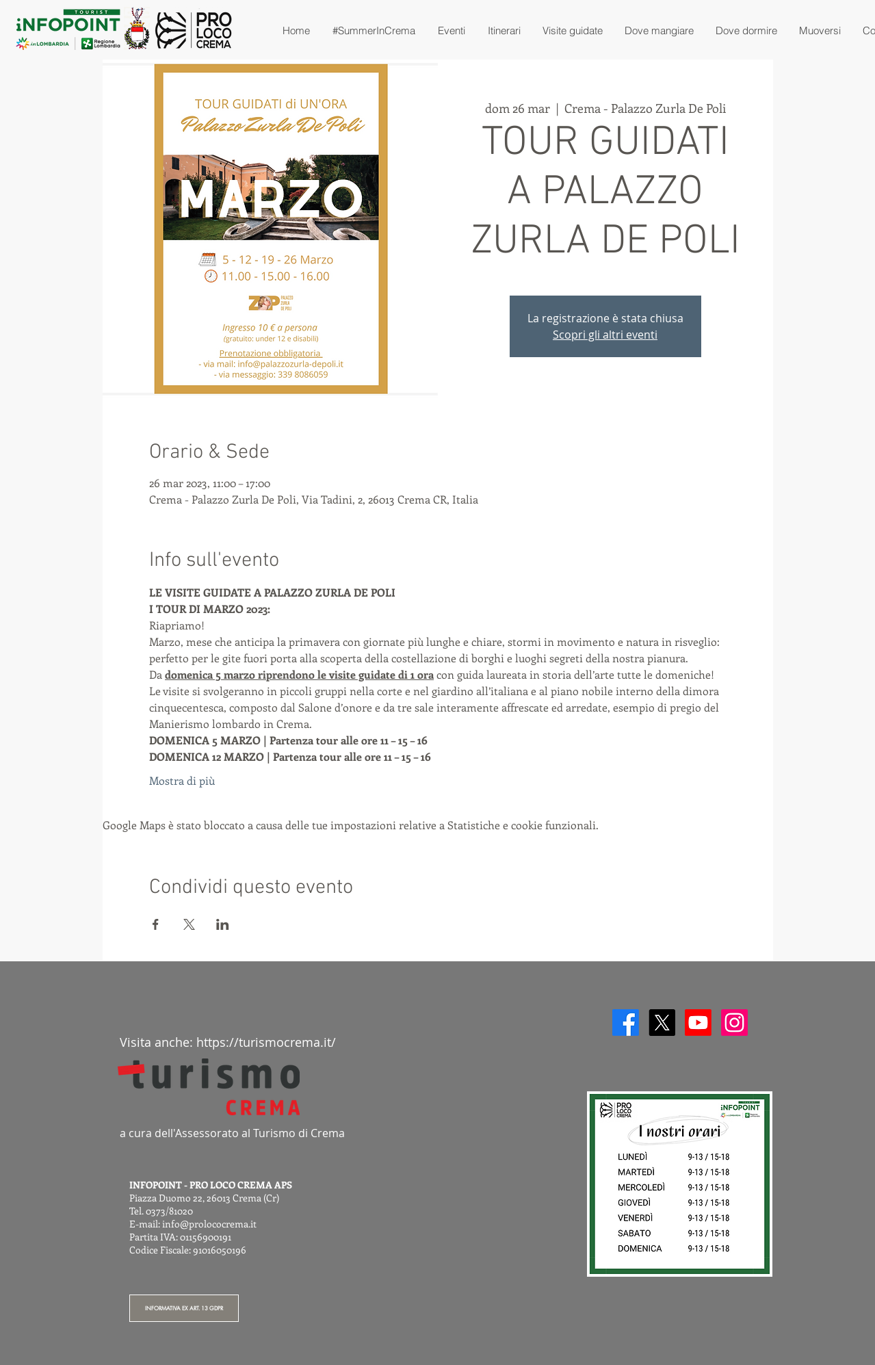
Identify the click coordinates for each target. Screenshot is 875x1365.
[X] (662, 1022)
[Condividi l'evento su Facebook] (155, 924)
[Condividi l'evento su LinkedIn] (222, 924)
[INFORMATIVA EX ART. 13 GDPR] (184, 1308)
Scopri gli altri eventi (605, 334)
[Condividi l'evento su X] (189, 924)
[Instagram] (734, 1022)
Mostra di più (182, 780)
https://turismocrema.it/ (266, 1042)
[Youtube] (698, 1022)
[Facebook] (625, 1022)
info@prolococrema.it (209, 1223)
